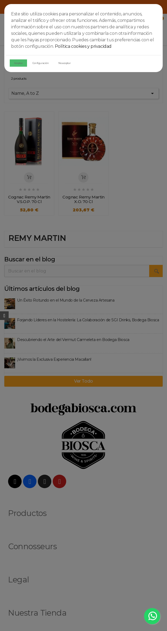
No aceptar (64, 63)
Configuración (40, 63)
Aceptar (18, 63)
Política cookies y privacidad (83, 46)
